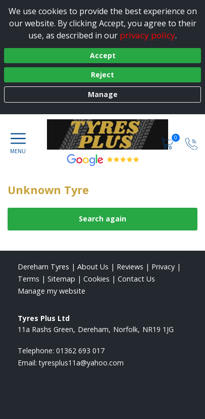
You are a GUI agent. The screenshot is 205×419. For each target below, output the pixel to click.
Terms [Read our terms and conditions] (28, 279)
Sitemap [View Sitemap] (61, 279)
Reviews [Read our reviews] (130, 266)
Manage (103, 94)
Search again (102, 218)
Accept (103, 55)
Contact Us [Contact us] (136, 279)
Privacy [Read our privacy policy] (163, 266)
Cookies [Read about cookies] (96, 279)
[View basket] (168, 143)
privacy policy (147, 35)
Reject (102, 74)
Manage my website (51, 291)
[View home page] (112, 134)
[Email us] (81, 362)
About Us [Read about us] (93, 266)
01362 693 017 (80, 350)
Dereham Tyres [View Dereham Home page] (43, 266)
